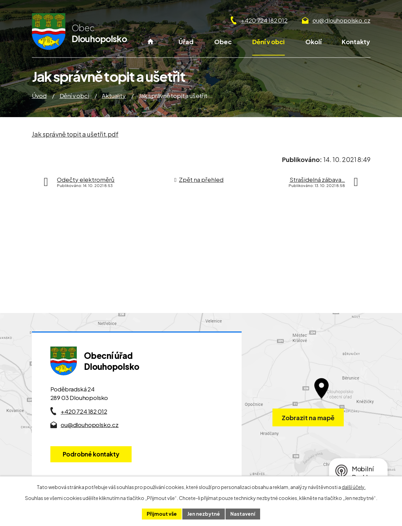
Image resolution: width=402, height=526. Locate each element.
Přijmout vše (162, 514)
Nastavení (242, 514)
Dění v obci (268, 42)
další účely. (354, 487)
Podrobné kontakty (91, 454)
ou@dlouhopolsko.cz (341, 20)
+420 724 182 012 (264, 20)
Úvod (150, 46)
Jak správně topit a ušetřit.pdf (75, 134)
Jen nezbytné (203, 514)
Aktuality (113, 95)
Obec (223, 42)
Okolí (313, 42)
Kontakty (356, 42)
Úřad (186, 42)
